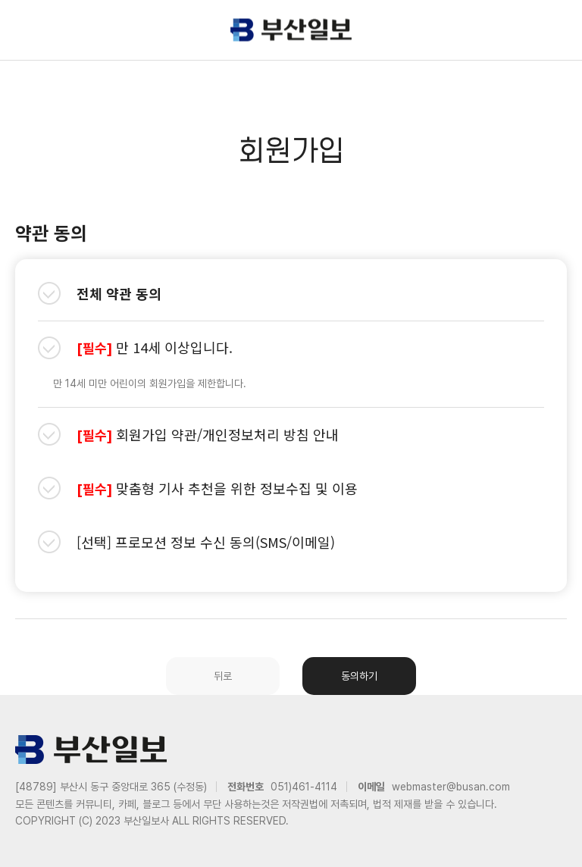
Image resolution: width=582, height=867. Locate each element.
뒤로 (223, 676)
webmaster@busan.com (451, 787)
